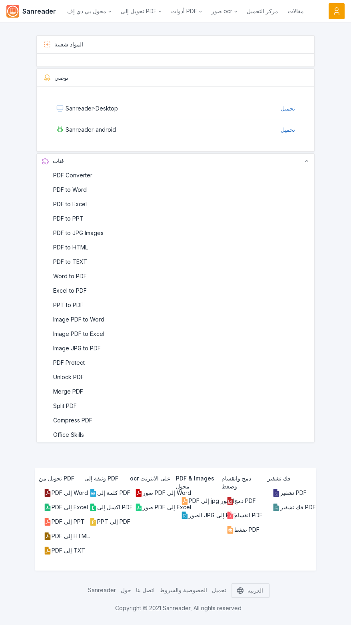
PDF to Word (70, 189)
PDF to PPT (68, 218)
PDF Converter (72, 175)
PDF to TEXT (70, 261)
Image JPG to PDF (77, 348)
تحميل (288, 108)
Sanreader (102, 590)
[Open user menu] (337, 11)
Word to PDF (70, 276)
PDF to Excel (70, 204)
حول (126, 590)
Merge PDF (68, 391)
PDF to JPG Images (78, 232)
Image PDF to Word (78, 319)
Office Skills (68, 434)
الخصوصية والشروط (183, 590)
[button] (89, 11)
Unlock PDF (68, 377)
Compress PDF (72, 420)
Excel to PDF (70, 290)
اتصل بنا (145, 590)
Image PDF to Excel (78, 333)
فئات (175, 161)
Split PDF (65, 405)
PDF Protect (69, 362)
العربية (250, 591)
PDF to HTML (70, 247)
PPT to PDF (68, 304)
